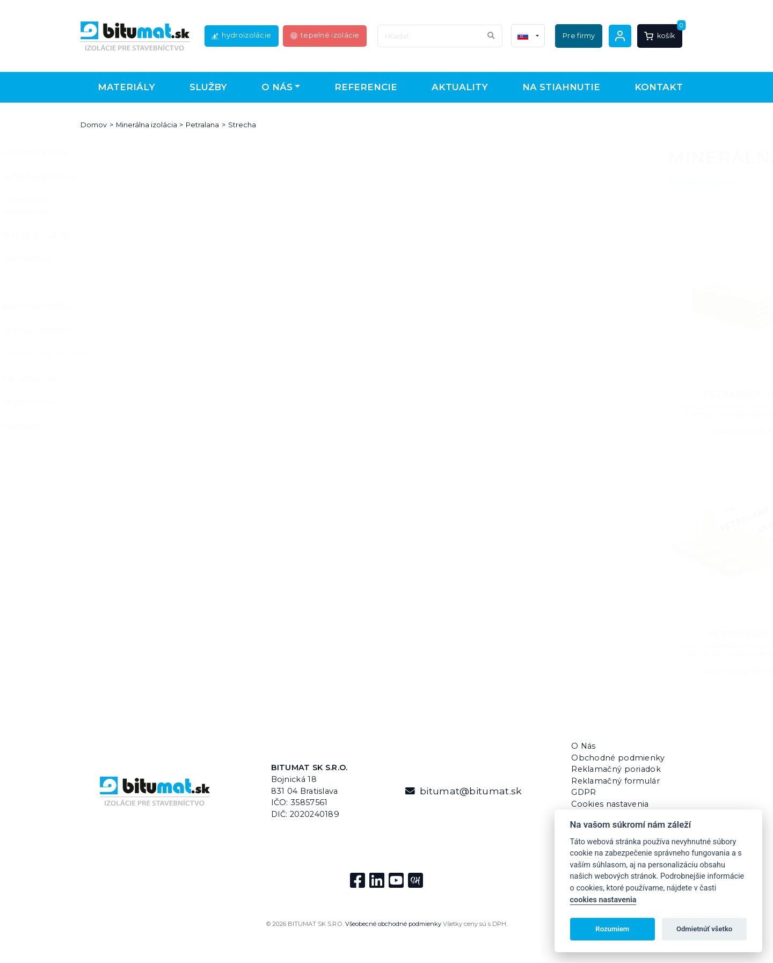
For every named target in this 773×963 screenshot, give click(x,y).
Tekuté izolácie (131, 235)
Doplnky (116, 426)
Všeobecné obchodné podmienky (393, 924)
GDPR (583, 792)
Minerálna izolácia (146, 125)
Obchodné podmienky (618, 758)
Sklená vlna (124, 401)
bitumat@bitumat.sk (463, 791)
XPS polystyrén (131, 330)
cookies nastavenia (603, 899)
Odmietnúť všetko (704, 929)
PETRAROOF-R (606, 394)
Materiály (126, 87)
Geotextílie (122, 259)
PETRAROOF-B (311, 394)
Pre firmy (579, 36)
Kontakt (659, 87)
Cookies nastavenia (609, 804)
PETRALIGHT (311, 633)
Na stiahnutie (561, 87)
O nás (277, 87)
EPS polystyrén (131, 306)
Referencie (365, 87)
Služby (208, 87)
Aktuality (460, 87)
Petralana (202, 125)
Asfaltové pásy (130, 152)
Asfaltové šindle (135, 176)
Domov (94, 125)
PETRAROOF (459, 394)
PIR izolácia (123, 378)
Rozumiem (612, 929)
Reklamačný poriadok (616, 769)
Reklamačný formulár (615, 781)
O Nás (583, 746)
